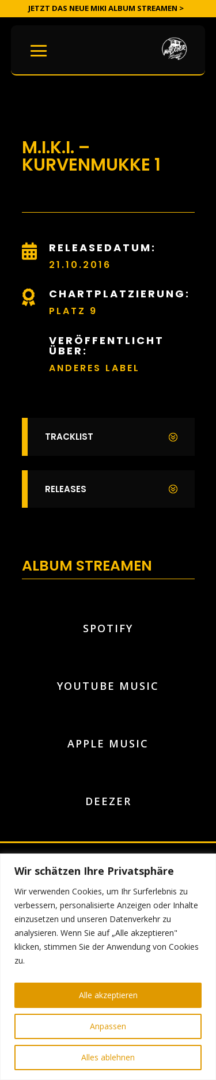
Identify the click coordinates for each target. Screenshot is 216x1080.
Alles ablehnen (108, 1057)
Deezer (108, 801)
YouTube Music (108, 686)
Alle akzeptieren (108, 995)
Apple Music (108, 743)
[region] (108, 967)
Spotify (108, 628)
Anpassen (108, 1026)
